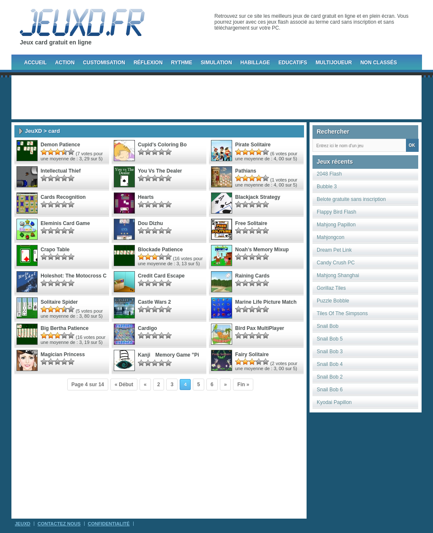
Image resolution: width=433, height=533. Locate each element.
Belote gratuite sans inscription (351, 199)
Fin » (243, 384)
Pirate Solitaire (253, 145)
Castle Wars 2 (154, 302)
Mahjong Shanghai (338, 275)
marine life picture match (265, 302)
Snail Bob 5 (330, 339)
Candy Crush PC (336, 263)
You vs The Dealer (160, 171)
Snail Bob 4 (330, 364)
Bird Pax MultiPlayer (259, 328)
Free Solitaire (251, 223)
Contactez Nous (59, 523)
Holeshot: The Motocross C (74, 276)
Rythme (181, 63)
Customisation (104, 63)
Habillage (255, 63)
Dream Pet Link (334, 250)
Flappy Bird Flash (336, 212)
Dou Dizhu (150, 223)
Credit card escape (161, 276)
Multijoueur (333, 63)
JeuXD (33, 131)
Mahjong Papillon (336, 225)
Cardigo (147, 328)
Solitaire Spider (59, 302)
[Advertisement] (216, 97)
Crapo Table (55, 250)
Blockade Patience (160, 250)
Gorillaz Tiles (331, 288)
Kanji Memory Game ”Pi (168, 355)
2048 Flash (329, 174)
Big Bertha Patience (64, 328)
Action (64, 63)
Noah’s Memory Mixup (262, 250)
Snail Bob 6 (330, 390)
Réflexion (148, 63)
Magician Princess (63, 354)
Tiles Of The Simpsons (342, 313)
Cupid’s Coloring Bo (162, 145)
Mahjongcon (330, 237)
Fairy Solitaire (252, 354)
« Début (124, 384)
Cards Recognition (63, 197)
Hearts (145, 197)
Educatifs (293, 63)
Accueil (35, 63)
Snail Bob (327, 326)
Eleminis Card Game (65, 223)
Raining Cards (252, 276)
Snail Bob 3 (330, 351)
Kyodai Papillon (334, 402)
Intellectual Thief (61, 171)
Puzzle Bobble (333, 301)
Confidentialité (109, 524)
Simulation (216, 63)
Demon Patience (60, 145)
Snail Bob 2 (330, 377)
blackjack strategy (257, 197)
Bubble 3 (327, 187)
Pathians (245, 171)
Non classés (378, 63)
